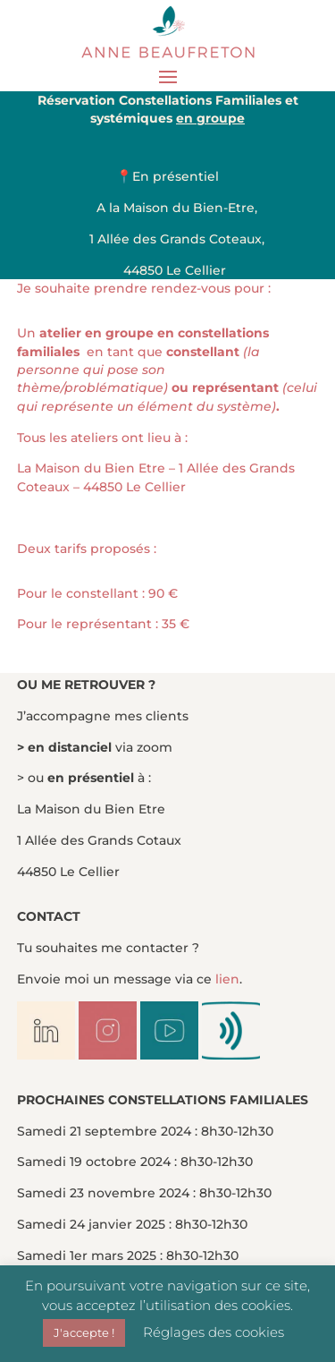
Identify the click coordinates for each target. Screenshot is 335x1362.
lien (227, 979)
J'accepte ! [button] (84, 1332)
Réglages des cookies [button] (213, 1332)
